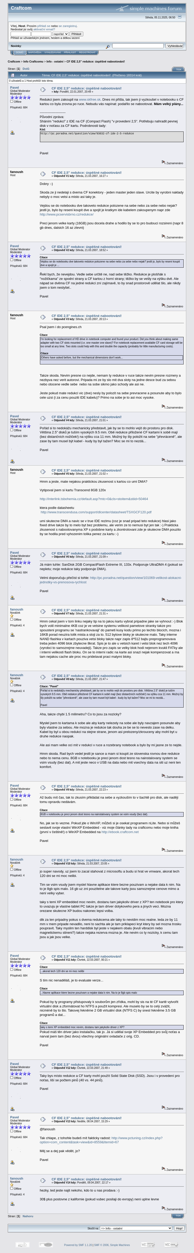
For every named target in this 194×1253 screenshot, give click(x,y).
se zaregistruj (68, 25)
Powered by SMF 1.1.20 (78, 1245)
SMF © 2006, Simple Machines (112, 1245)
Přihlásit (70, 52)
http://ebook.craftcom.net (120, 832)
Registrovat (87, 52)
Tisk (178, 69)
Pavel (14, 87)
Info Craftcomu (33, 61)
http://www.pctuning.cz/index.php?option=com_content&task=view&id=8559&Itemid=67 (101, 1140)
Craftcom (14, 61)
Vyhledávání (53, 52)
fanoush (16, 609)
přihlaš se (43, 25)
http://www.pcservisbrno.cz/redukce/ (66, 214)
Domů (19, 52)
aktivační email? (44, 29)
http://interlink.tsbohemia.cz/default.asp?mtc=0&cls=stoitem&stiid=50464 (94, 499)
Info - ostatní (54, 61)
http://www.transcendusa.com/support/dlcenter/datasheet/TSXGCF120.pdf (96, 512)
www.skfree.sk (89, 99)
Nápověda (35, 52)
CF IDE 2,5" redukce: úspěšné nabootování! (96, 61)
